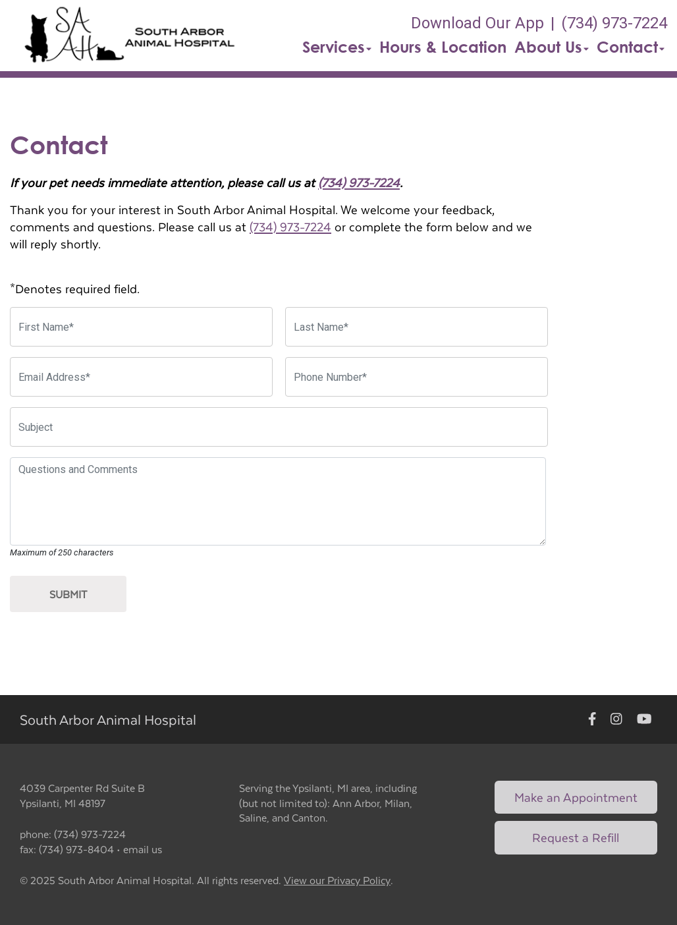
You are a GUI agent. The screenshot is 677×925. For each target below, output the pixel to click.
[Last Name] (416, 327)
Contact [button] (630, 47)
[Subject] (279, 427)
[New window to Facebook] (592, 720)
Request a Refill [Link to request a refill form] (575, 837)
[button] (129, 35)
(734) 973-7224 (359, 182)
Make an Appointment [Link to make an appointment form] (575, 796)
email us (142, 849)
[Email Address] (141, 377)
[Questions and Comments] (278, 501)
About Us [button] (551, 47)
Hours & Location (442, 47)
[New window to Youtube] (644, 720)
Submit (68, 594)
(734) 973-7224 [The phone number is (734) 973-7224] (614, 23)
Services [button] (336, 47)
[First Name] (141, 327)
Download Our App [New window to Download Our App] (477, 23)
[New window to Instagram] (616, 720)
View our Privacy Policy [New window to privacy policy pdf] (337, 880)
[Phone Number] (416, 377)
